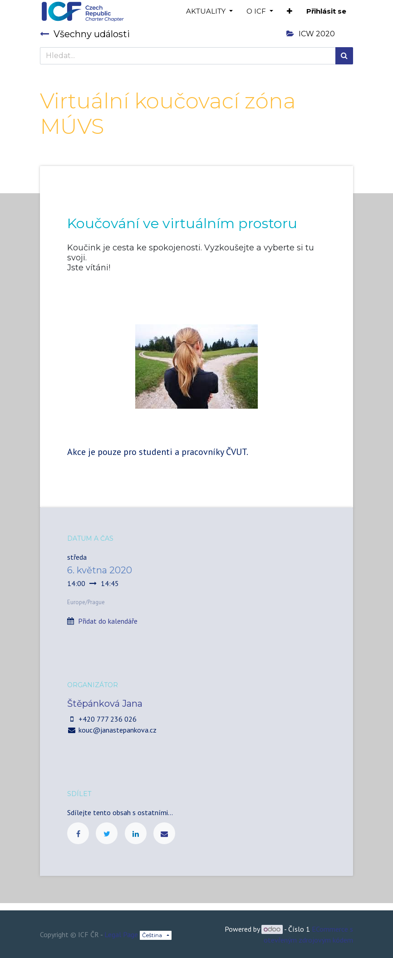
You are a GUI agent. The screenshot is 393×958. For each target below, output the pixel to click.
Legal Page (121, 934)
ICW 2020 (310, 33)
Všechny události (85, 34)
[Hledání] (344, 55)
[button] (289, 11)
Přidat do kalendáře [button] (108, 621)
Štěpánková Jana (104, 703)
